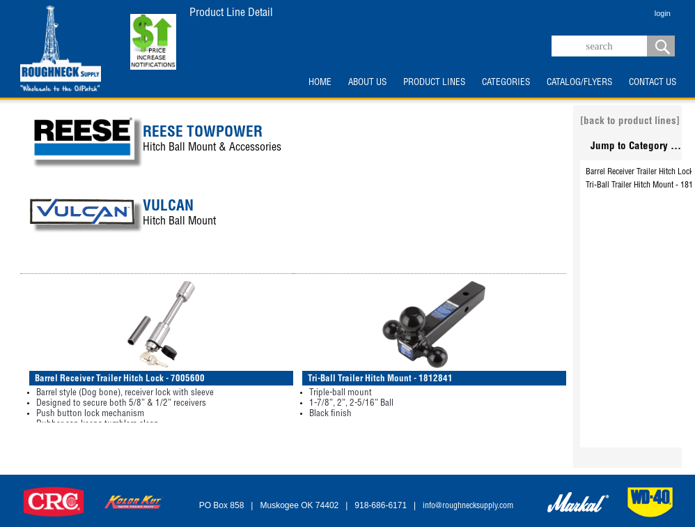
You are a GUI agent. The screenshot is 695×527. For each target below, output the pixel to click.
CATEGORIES (506, 83)
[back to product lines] (630, 121)
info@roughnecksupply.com (468, 506)
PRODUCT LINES (434, 83)
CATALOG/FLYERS (579, 83)
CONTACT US (652, 83)
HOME (320, 83)
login (663, 13)
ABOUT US (367, 83)
